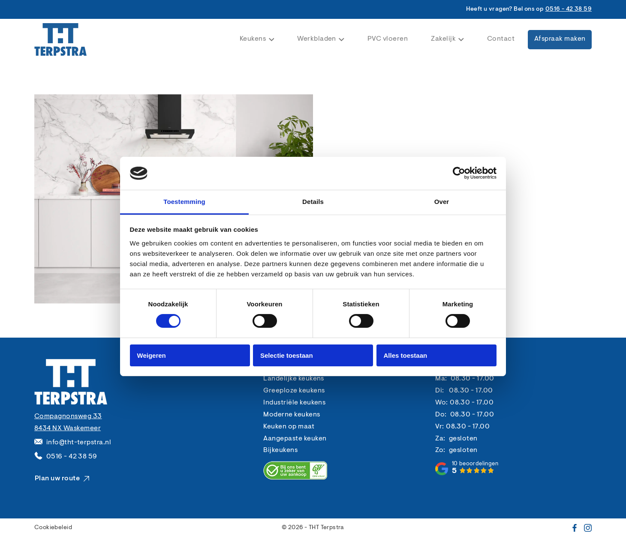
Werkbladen (320, 39)
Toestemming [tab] (184, 201)
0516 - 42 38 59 (568, 9)
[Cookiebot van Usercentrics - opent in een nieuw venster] (459, 173)
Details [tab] (313, 201)
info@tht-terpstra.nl (78, 442)
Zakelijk (447, 39)
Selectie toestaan (286, 355)
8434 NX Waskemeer (67, 428)
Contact (501, 39)
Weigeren (151, 355)
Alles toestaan (405, 355)
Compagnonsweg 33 (68, 416)
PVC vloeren (387, 39)
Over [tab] (441, 201)
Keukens (257, 39)
